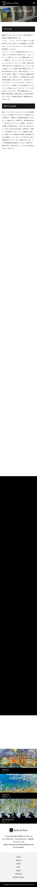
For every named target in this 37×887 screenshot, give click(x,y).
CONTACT (18, 874)
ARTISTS (18, 860)
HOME (18, 857)
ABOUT (18, 870)
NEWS (18, 863)
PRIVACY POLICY (18, 877)
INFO (18, 867)
